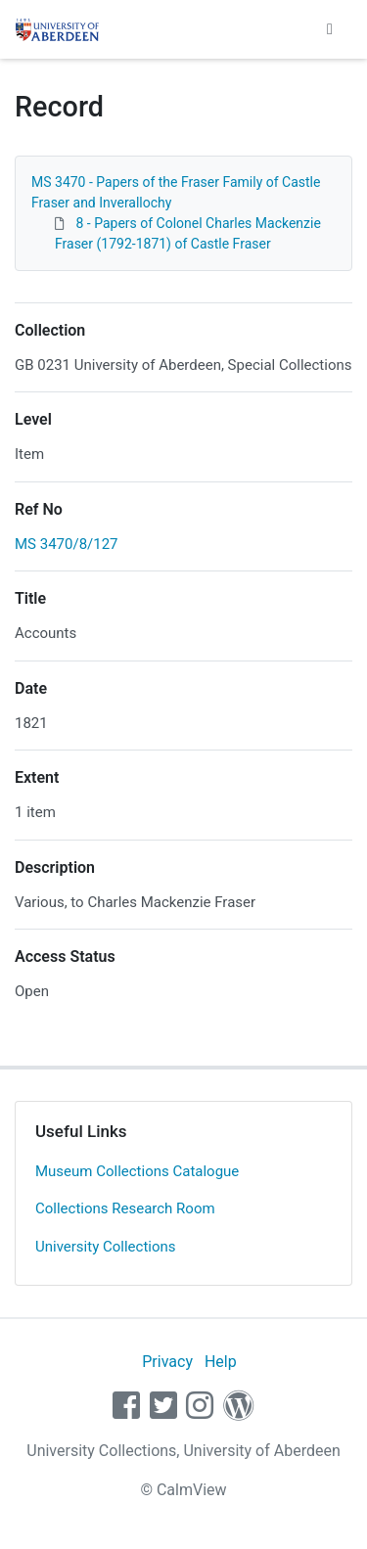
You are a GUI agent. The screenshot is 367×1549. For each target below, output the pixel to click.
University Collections (105, 1246)
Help (221, 1361)
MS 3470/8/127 (66, 544)
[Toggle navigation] (329, 29)
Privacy (167, 1361)
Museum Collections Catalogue (137, 1171)
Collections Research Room (125, 1208)
